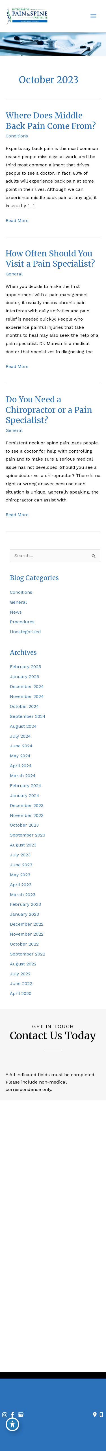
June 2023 (21, 864)
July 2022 (20, 974)
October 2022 (24, 944)
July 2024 (20, 736)
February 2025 (25, 666)
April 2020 (20, 993)
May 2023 (20, 874)
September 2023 (27, 835)
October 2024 (24, 706)
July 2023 (20, 855)
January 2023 (24, 914)
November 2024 (27, 696)
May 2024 (20, 755)
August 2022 (23, 964)
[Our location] (101, 1414)
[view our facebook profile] (53, 1359)
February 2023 (25, 904)
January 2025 (24, 676)
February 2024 (25, 785)
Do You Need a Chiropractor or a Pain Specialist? (49, 409)
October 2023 (24, 825)
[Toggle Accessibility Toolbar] (12, 1424)
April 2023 (20, 884)
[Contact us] (95, 1414)
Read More (17, 221)
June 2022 (21, 983)
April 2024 (21, 765)
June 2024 (21, 746)
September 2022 (27, 954)
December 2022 (27, 924)
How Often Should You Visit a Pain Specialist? (50, 258)
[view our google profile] (63, 1359)
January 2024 (24, 795)
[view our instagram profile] (43, 1359)
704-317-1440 (56, 1221)
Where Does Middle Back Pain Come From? (51, 120)
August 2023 (23, 845)
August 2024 (23, 726)
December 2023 (27, 805)
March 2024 (23, 775)
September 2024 (28, 716)
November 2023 (27, 815)
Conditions (17, 136)
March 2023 (22, 894)
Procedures (22, 621)
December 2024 (27, 686)
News (16, 612)
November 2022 (27, 934)
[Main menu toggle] (93, 16)
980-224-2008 (56, 1297)
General (14, 274)
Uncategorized (25, 631)
